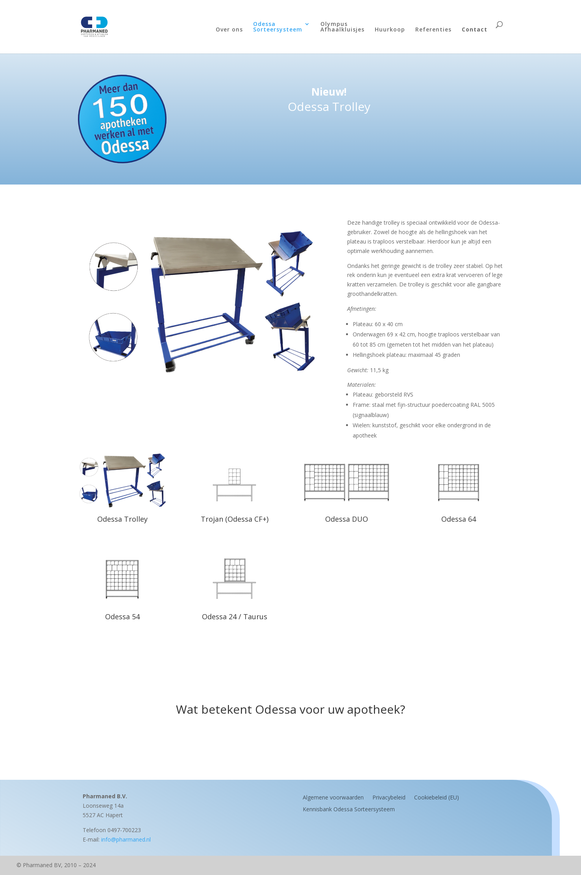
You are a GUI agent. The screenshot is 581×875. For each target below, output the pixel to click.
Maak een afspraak (290, 740)
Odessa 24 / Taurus (234, 616)
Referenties (433, 30)
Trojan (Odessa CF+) (234, 519)
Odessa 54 (122, 616)
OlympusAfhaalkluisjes (342, 27)
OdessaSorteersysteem (277, 27)
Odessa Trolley (122, 519)
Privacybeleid (388, 797)
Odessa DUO (346, 519)
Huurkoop (390, 30)
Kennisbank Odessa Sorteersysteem (349, 808)
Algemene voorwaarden (333, 797)
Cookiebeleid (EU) (436, 797)
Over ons (229, 30)
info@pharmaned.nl (126, 839)
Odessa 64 (458, 519)
